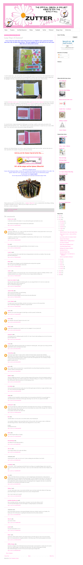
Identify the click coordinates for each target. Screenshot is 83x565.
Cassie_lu (10, 252)
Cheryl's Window (62, 130)
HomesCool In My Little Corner (65, 99)
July (61, 230)
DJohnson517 (10, 404)
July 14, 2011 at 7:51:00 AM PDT (14, 314)
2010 (60, 270)
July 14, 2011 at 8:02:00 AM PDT (14, 322)
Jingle (9, 395)
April (61, 262)
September (62, 226)
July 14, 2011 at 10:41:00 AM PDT (14, 400)
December (62, 221)
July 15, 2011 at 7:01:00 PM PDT (14, 530)
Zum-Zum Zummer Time (65, 252)
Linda (9, 343)
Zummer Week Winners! (64, 238)
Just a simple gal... (63, 80)
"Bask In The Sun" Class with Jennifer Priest (68, 232)
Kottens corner (11, 219)
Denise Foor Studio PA (12, 280)
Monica (9, 326)
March (61, 264)
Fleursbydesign (11, 440)
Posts (60, 55)
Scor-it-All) (29, 103)
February (62, 266)
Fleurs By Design (62, 157)
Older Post (52, 556)
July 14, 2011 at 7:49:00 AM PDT (14, 297)
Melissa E (10, 488)
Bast (9, 416)
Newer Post (7, 556)
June (61, 259)
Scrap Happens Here (63, 183)
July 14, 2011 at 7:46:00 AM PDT (14, 286)
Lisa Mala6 (10, 386)
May (61, 261)
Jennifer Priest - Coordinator (65, 109)
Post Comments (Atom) (14, 558)
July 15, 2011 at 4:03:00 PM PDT (14, 514)
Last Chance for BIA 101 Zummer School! (68, 237)
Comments (61, 57)
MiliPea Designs (11, 544)
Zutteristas (68, 30)
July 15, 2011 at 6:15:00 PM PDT (14, 522)
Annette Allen (10, 290)
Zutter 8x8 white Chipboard (38, 102)
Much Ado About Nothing (64, 90)
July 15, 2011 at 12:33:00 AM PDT (14, 496)
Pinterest (51, 30)
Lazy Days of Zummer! (64, 242)
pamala (9, 526)
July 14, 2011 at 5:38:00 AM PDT (14, 240)
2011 (60, 219)
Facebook (37, 30)
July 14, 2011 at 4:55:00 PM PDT (14, 460)
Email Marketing (66, 49)
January (61, 268)
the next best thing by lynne (64, 202)
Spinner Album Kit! (30, 203)
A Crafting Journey (63, 136)
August (61, 228)
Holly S (9, 534)
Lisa (8, 475)
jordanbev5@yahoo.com (13, 500)
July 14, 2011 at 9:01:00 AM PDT (14, 362)
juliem (9, 432)
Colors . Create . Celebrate (64, 146)
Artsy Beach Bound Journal (65, 246)
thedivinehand (62, 111)
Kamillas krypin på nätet (64, 162)
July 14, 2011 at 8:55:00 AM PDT (14, 348)
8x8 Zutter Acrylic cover (13, 102)
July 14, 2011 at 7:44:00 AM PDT (14, 275)
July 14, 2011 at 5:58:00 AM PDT (14, 248)
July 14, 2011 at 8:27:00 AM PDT (14, 339)
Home (6, 30)
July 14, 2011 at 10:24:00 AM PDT (14, 391)
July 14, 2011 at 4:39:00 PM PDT (14, 452)
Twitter (44, 30)
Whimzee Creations (63, 120)
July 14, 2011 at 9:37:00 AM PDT (14, 371)
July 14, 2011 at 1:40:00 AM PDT (14, 225)
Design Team (59, 30)
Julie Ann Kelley (10, 210)
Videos (31, 30)
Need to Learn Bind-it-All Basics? (66, 256)
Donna (9, 318)
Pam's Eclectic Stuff (63, 174)
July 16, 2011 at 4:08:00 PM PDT (14, 550)
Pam (9, 244)
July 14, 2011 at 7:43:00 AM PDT (14, 266)
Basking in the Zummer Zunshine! (66, 248)
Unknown (10, 229)
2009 (60, 272)
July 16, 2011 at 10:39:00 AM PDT (14, 539)
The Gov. (9, 448)
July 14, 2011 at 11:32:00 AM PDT (14, 436)
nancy (9, 366)
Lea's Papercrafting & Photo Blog (66, 171)
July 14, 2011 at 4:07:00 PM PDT (14, 444)
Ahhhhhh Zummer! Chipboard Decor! (67, 240)
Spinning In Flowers (64, 250)
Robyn (9, 261)
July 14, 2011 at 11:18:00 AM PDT (14, 428)
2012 (60, 217)
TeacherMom (10, 353)
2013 (60, 215)
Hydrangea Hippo (62, 160)
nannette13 (10, 334)
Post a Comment (9, 553)
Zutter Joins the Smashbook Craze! (66, 244)
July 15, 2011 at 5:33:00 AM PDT (14, 505)
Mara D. (9, 518)
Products (12, 30)
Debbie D (10, 375)
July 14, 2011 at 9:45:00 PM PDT (14, 484)
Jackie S (9, 270)
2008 (60, 274)
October (61, 224)
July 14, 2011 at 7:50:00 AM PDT (14, 306)
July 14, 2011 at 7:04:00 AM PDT (14, 257)
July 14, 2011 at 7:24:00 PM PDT (14, 470)
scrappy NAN (62, 193)
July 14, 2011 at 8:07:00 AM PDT (14, 330)
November (62, 223)
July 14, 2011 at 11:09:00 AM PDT (14, 412)
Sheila (9, 310)
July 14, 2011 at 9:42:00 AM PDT (14, 381)
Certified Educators (22, 30)
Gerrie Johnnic (11, 301)
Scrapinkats (10, 464)
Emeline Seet (61, 148)
